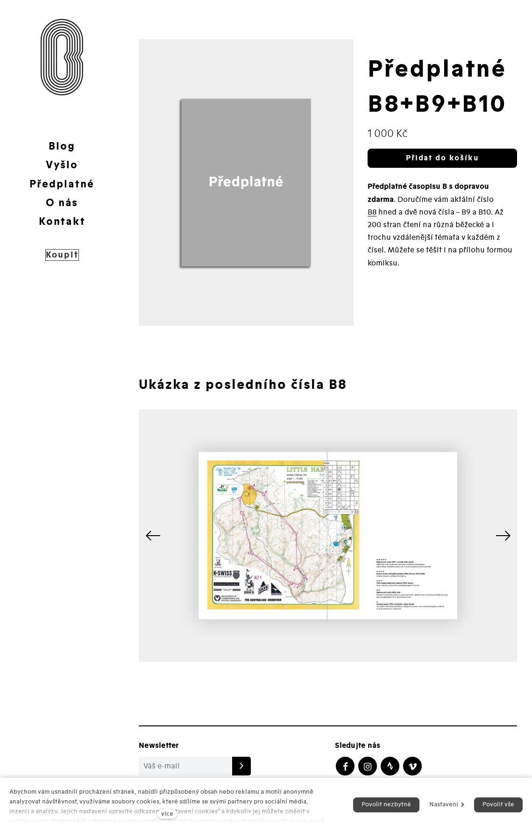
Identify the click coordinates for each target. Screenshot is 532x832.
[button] (503, 535)
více (167, 814)
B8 (372, 212)
